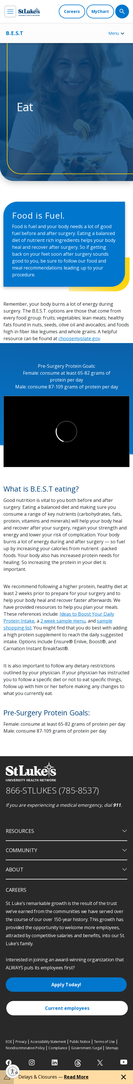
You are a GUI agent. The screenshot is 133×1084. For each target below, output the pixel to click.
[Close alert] (123, 1077)
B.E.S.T (14, 33)
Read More (76, 1077)
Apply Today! (66, 984)
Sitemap (111, 1048)
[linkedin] (55, 1062)
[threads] (77, 1063)
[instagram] (32, 1062)
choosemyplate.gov (79, 338)
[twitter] (100, 1063)
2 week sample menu (62, 621)
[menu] (10, 11)
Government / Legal (86, 1048)
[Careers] (72, 11)
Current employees (67, 1008)
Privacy (21, 1041)
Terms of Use (104, 1041)
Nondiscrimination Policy (25, 1048)
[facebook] (9, 1062)
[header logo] (29, 11)
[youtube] (123, 1062)
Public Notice (80, 1041)
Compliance (57, 1048)
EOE (9, 1041)
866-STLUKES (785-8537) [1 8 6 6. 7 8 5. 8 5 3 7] (52, 790)
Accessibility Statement (48, 1041)
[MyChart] (100, 11)
